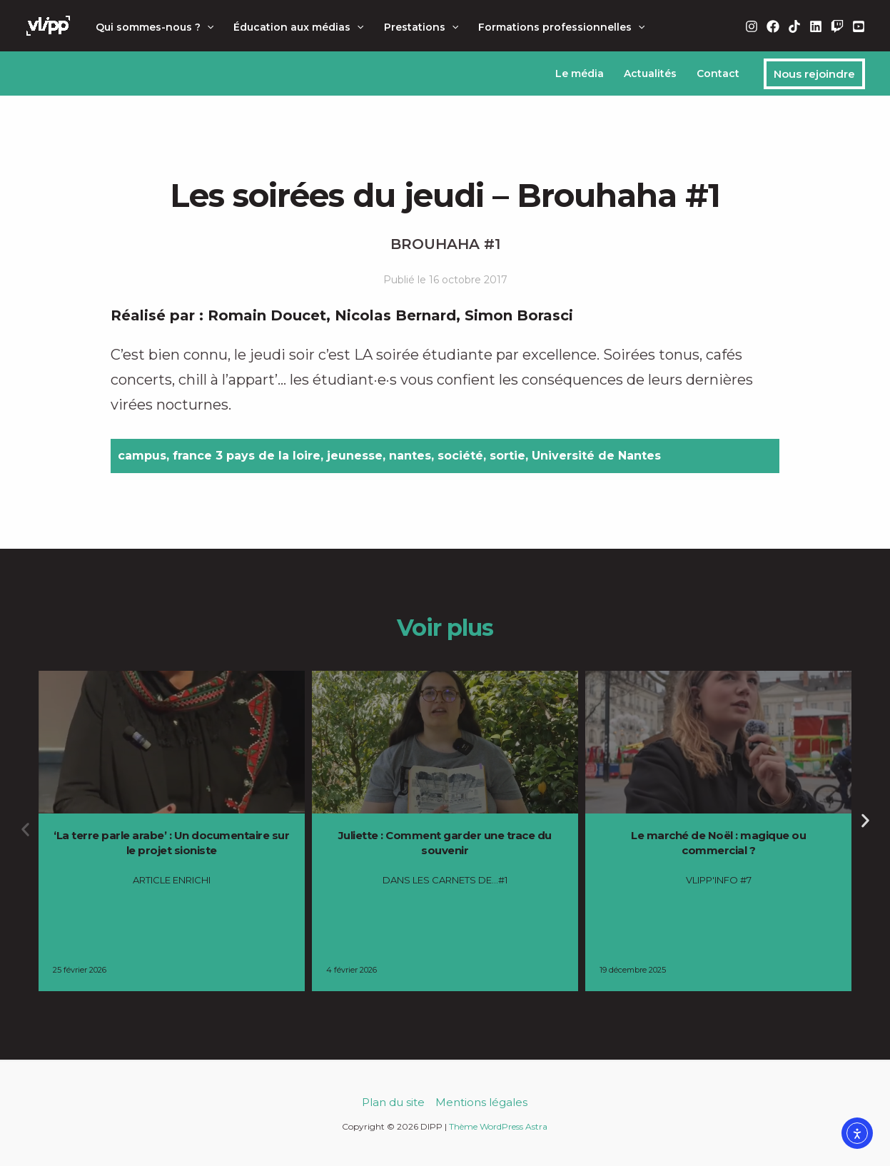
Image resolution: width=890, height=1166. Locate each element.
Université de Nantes (596, 455)
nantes (410, 455)
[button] (207, 27)
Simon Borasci (519, 315)
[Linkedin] (815, 26)
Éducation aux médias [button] (298, 27)
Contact (718, 73)
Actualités (650, 73)
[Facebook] (773, 26)
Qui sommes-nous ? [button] (154, 27)
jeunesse (355, 455)
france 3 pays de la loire (246, 455)
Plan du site (393, 1102)
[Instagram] (751, 26)
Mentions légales (481, 1102)
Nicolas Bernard (395, 315)
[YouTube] (858, 26)
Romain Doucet (267, 315)
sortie (507, 455)
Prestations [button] (421, 27)
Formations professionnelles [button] (561, 27)
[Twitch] (837, 26)
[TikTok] (794, 26)
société (460, 455)
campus (142, 455)
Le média (579, 73)
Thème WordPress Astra (498, 1126)
